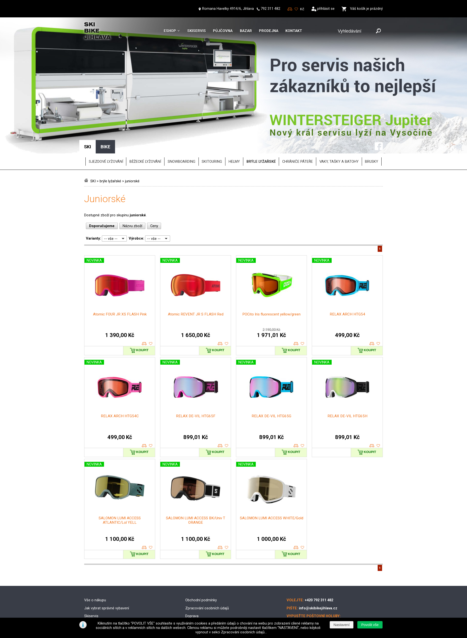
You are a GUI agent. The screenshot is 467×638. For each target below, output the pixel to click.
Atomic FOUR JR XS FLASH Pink (120, 281)
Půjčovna (223, 31)
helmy (234, 128)
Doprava (191, 582)
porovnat (144, 310)
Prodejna (268, 31)
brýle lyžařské (110, 148)
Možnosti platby (198, 591)
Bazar (246, 31)
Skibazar (91, 591)
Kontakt (293, 31)
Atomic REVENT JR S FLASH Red (195, 281)
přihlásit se (326, 8)
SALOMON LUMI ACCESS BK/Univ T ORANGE (195, 486)
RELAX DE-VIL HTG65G (271, 383)
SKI (93, 148)
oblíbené (150, 310)
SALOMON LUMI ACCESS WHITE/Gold (271, 484)
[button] (369, 624)
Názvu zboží (132, 192)
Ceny (154, 192)
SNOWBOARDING (181, 128)
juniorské (132, 148)
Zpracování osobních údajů (207, 574)
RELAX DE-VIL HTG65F (195, 383)
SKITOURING (212, 128)
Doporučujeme (102, 192)
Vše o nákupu (95, 567)
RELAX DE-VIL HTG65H (347, 383)
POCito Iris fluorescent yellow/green (271, 281)
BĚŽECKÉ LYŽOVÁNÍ (145, 128)
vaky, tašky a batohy (339, 128)
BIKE (105, 113)
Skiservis (196, 31)
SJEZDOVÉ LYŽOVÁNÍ (106, 128)
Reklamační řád (197, 598)
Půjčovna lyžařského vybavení (108, 598)
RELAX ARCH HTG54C (120, 383)
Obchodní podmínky (201, 567)
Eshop (170, 31)
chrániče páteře (297, 128)
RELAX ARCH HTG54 (347, 281)
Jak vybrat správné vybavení (106, 574)
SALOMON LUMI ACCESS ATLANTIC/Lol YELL (120, 486)
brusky (371, 128)
